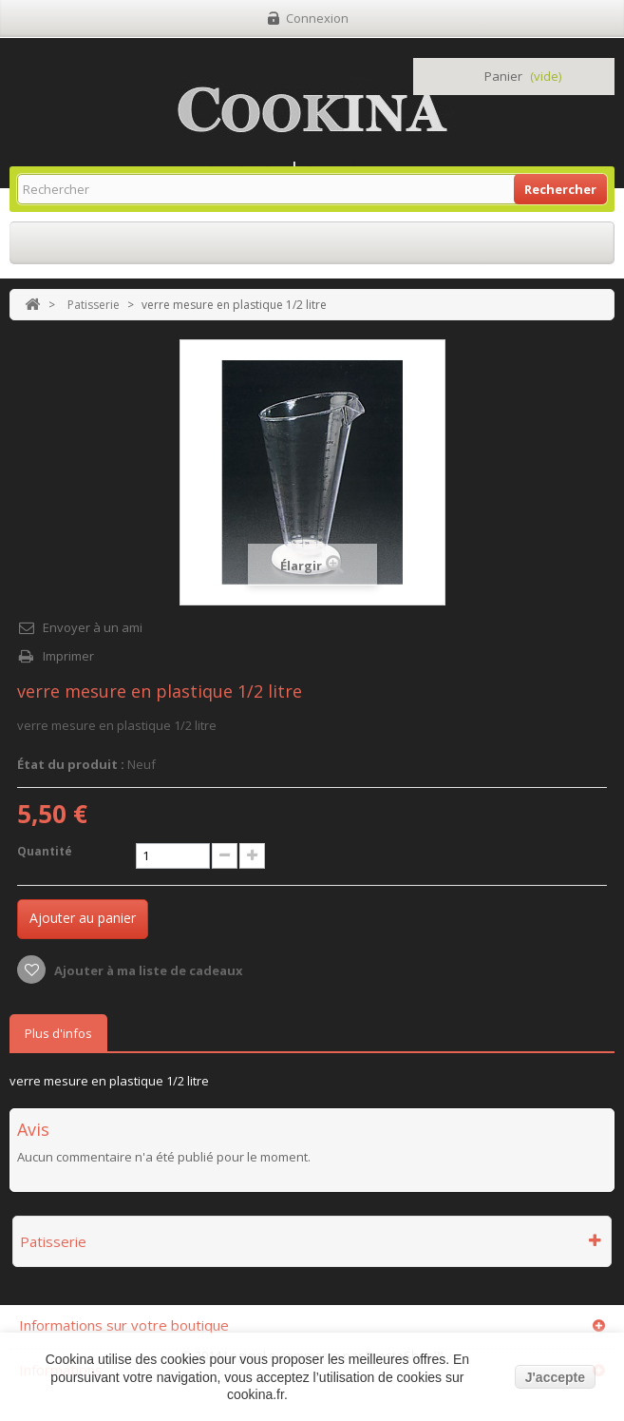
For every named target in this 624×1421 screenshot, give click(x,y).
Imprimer (68, 655)
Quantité (44, 851)
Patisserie (93, 305)
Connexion (317, 18)
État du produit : (70, 764)
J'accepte (555, 1377)
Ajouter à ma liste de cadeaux (147, 970)
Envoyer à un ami (92, 627)
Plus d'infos (58, 1033)
